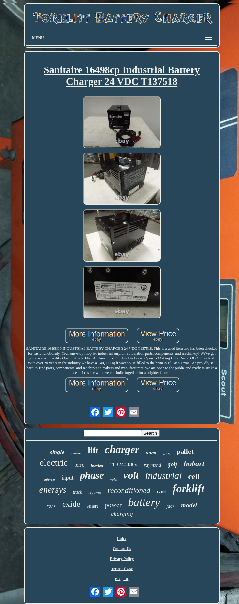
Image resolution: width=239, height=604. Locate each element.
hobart (194, 464)
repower (94, 492)
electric (53, 462)
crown (76, 453)
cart (161, 491)
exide (71, 504)
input (68, 477)
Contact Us (122, 549)
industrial (163, 476)
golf (173, 464)
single (57, 452)
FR (125, 579)
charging (122, 513)
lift (93, 450)
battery (144, 502)
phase (92, 475)
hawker (97, 465)
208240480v (123, 465)
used (151, 453)
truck (77, 492)
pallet (185, 451)
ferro (79, 465)
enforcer (49, 479)
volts (113, 479)
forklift (188, 489)
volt (131, 475)
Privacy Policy (122, 559)
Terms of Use (122, 569)
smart (92, 506)
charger (122, 449)
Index (121, 538)
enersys (52, 489)
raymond (152, 465)
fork (51, 507)
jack (170, 506)
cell (194, 476)
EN (118, 579)
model (189, 505)
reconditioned (129, 490)
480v (166, 454)
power (113, 505)
